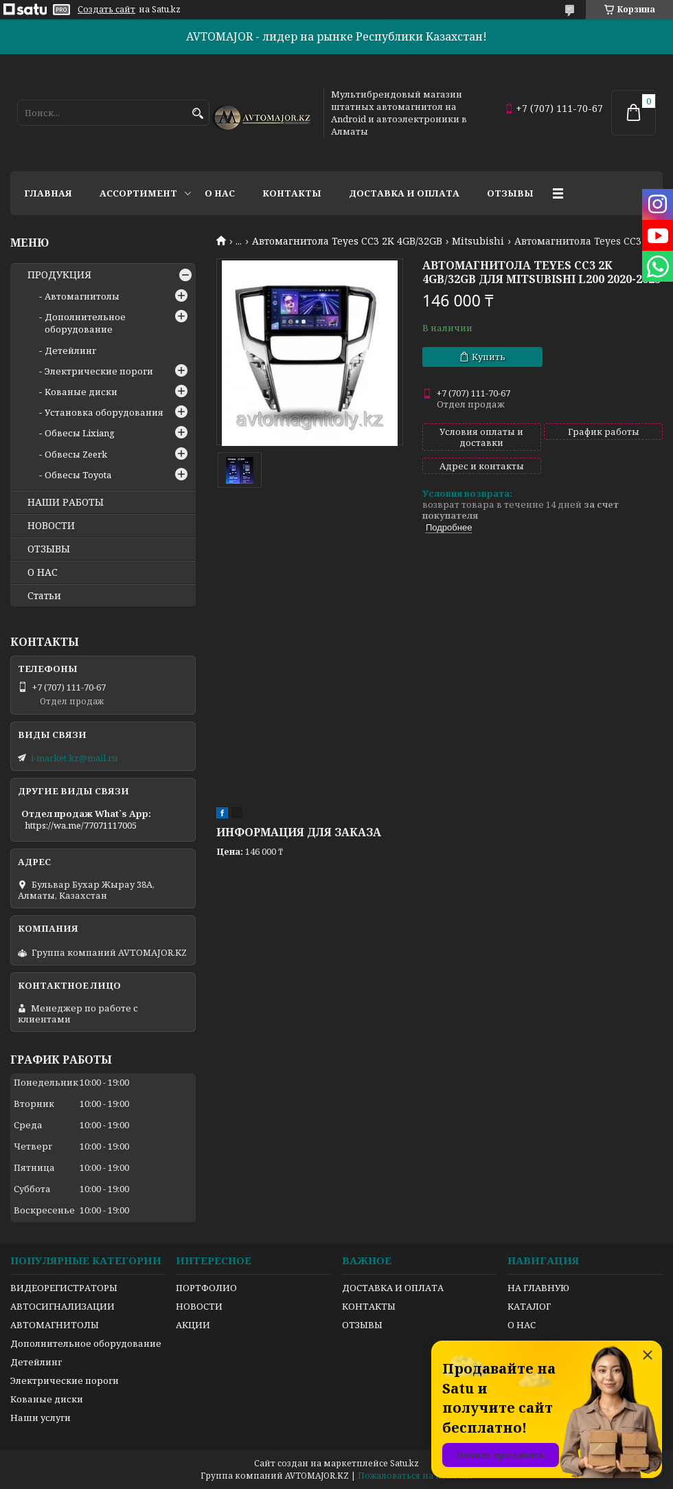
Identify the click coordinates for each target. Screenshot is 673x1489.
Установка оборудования (104, 412)
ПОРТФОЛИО (206, 1287)
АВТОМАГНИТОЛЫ (54, 1325)
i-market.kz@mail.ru (74, 757)
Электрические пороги (99, 371)
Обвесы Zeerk (76, 454)
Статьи (44, 596)
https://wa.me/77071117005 (81, 825)
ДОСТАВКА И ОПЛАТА (393, 1287)
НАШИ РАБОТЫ (65, 502)
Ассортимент (138, 193)
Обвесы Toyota (78, 475)
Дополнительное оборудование (85, 323)
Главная (48, 193)
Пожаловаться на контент (415, 1475)
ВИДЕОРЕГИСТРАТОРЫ (63, 1287)
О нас (220, 193)
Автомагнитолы (82, 296)
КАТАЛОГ (529, 1306)
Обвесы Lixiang (80, 433)
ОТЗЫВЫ (48, 549)
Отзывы (510, 193)
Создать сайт (106, 9)
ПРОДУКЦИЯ (59, 275)
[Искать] (197, 114)
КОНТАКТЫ (369, 1306)
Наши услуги (40, 1417)
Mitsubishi (478, 241)
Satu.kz (404, 1463)
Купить (488, 356)
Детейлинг (70, 350)
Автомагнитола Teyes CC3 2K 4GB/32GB (347, 241)
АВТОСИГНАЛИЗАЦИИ (62, 1306)
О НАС (42, 572)
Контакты (291, 193)
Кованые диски (81, 391)
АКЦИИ (193, 1325)
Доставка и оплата (404, 193)
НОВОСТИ (51, 525)
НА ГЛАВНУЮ (538, 1287)
